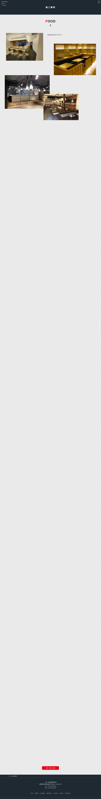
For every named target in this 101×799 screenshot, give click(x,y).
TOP (32, 790)
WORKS (43, 790)
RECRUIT (49, 790)
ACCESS (56, 790)
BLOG (61, 790)
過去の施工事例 (50, 764)
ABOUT (37, 790)
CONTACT (67, 790)
